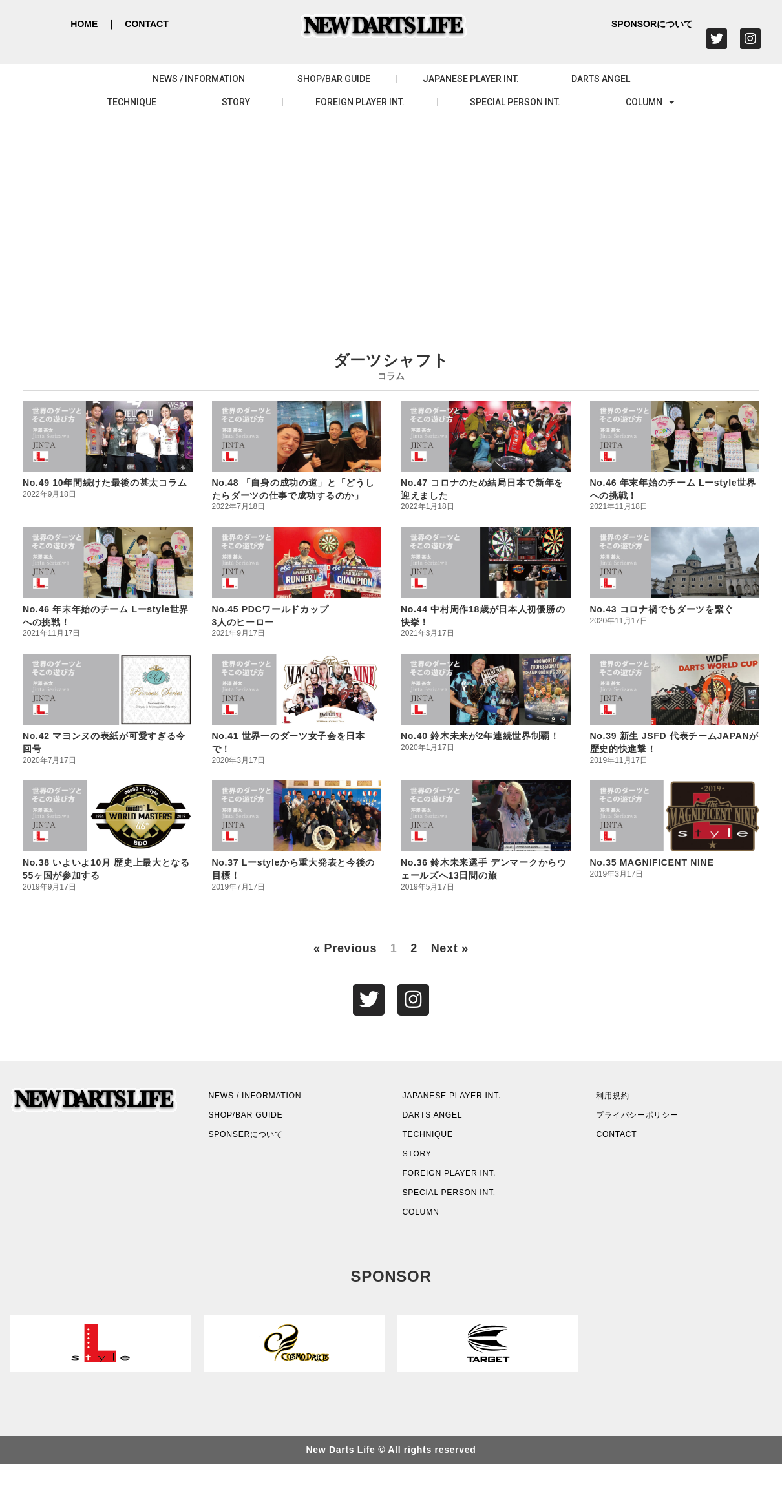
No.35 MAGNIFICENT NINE (652, 862)
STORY (236, 102)
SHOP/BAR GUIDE (333, 79)
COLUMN (650, 102)
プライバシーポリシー (655, 1126)
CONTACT (146, 24)
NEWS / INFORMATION (199, 79)
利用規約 (622, 1101)
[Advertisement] (391, 217)
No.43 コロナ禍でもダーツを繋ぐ (662, 609)
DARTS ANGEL (600, 79)
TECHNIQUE (131, 102)
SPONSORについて (652, 24)
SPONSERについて (261, 1150)
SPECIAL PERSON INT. (515, 102)
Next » (450, 948)
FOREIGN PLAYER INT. (360, 102)
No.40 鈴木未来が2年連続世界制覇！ (480, 736)
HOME (84, 24)
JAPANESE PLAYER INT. (471, 79)
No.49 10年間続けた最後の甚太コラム (105, 482)
